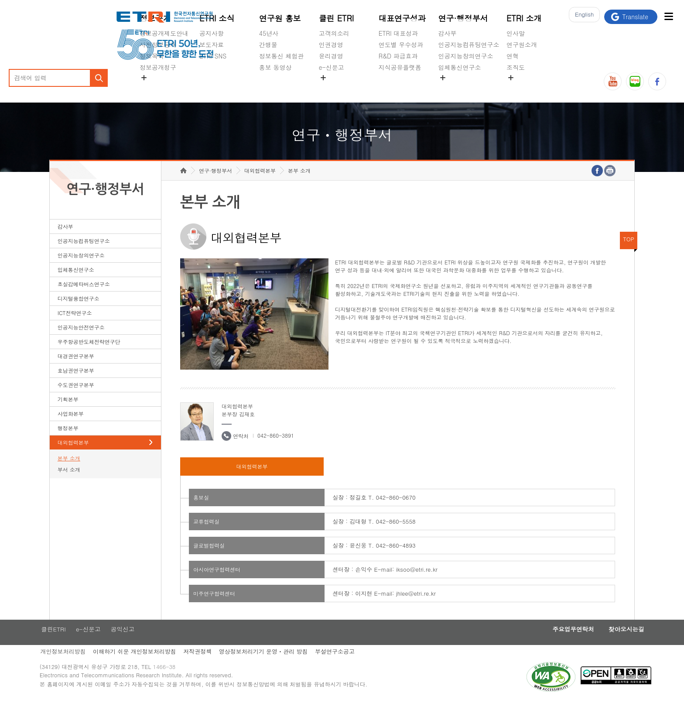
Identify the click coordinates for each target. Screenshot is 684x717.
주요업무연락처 (549, 643)
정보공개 (155, 18)
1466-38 (177, 683)
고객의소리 (334, 33)
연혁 (512, 55)
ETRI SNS (212, 55)
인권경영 (331, 44)
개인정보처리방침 (72, 666)
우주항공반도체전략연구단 (89, 355)
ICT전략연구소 (75, 326)
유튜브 (613, 81)
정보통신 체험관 (281, 55)
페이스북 (657, 81)
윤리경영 (331, 55)
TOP (628, 252)
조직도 (515, 67)
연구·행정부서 (463, 18)
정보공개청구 (158, 67)
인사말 (515, 33)
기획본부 (68, 412)
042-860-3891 (275, 449)
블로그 (635, 81)
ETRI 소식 (217, 18)
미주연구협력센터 (214, 607)
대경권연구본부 (76, 369)
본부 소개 (69, 471)
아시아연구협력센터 (216, 583)
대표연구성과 (402, 18)
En (582, 17)
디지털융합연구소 (78, 312)
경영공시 (152, 87)
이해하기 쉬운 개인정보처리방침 (145, 666)
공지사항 (211, 33)
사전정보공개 (158, 44)
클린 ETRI (336, 18)
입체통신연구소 (459, 67)
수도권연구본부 (76, 398)
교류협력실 (206, 535)
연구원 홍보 (280, 18)
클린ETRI (62, 643)
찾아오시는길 (606, 643)
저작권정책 (210, 666)
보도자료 (211, 44)
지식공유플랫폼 (400, 67)
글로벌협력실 (209, 559)
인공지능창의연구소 (465, 55)
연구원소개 (521, 44)
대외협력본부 (73, 456)
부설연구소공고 (350, 666)
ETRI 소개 (524, 18)
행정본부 (68, 441)
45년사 (268, 33)
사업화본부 (71, 427)
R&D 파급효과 (398, 55)
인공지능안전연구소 (81, 340)
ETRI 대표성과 (398, 33)
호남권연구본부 (76, 384)
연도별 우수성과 (401, 44)
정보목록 (152, 55)
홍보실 (201, 511)
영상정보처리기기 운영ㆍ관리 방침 (277, 666)
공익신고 (331, 87)
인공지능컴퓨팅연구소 (468, 44)
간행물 (268, 44)
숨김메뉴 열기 (144, 77)
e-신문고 (331, 67)
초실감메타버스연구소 (468, 87)
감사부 (447, 33)
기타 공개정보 (525, 87)
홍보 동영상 (275, 67)
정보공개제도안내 (164, 33)
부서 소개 (69, 483)
